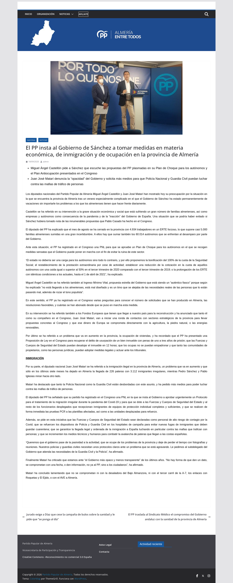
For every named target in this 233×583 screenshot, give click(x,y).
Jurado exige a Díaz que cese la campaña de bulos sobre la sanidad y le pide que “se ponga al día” (68, 517)
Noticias (64, 14)
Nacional (31, 140)
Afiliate (83, 14)
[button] (72, 14)
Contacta (104, 551)
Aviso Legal (105, 544)
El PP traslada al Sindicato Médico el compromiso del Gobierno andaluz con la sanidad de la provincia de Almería (169, 517)
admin (46, 161)
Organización (45, 14)
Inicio (28, 14)
